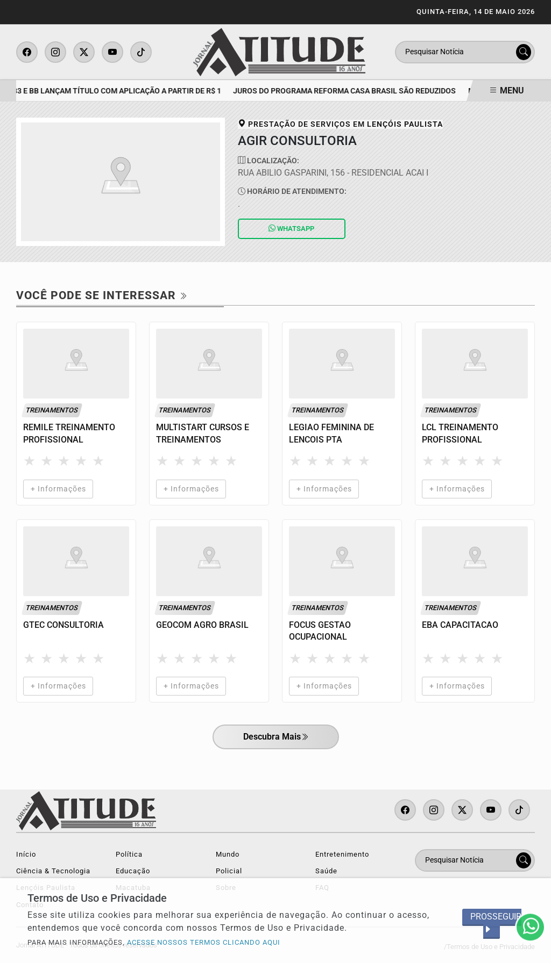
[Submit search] (523, 52)
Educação (133, 871)
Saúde (326, 871)
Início (26, 854)
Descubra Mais (275, 737)
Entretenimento (342, 854)
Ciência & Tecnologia (53, 871)
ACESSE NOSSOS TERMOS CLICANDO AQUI (203, 942)
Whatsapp (291, 229)
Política (129, 854)
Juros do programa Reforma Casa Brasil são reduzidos (347, 91)
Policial (229, 871)
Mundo (227, 854)
